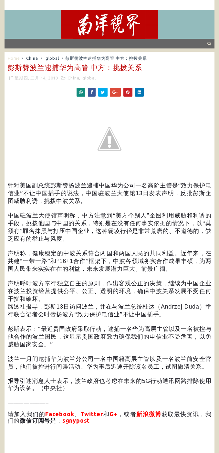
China (32, 58)
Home (14, 58)
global (52, 58)
